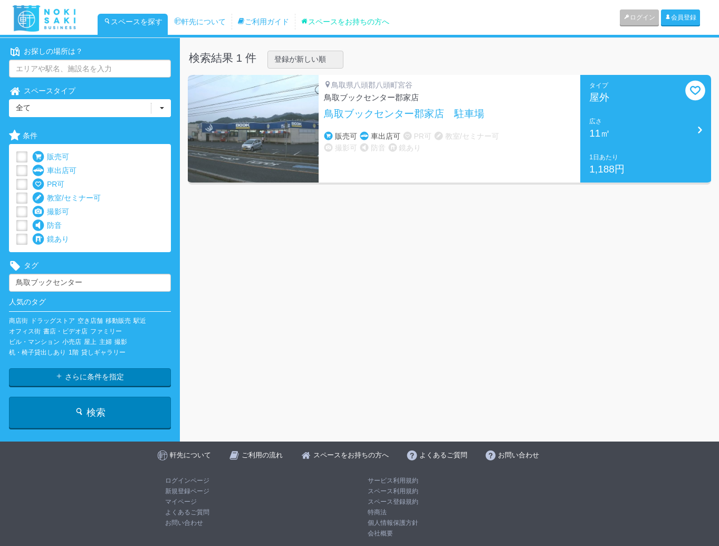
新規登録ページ (187, 491)
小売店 (71, 342)
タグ (24, 266)
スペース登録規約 (393, 501)
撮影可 (50, 211)
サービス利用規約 (393, 480)
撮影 (120, 342)
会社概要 (380, 533)
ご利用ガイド (263, 21)
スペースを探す (132, 21)
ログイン (639, 17)
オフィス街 (25, 331)
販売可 (50, 156)
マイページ (181, 501)
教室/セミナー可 (66, 198)
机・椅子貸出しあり (37, 352)
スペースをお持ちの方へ (345, 21)
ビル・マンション (34, 342)
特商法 (377, 512)
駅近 (139, 320)
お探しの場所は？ (46, 51)
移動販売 (118, 320)
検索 (90, 412)
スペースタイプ (42, 91)
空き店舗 (90, 320)
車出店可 (54, 170)
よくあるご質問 (187, 512)
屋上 (90, 342)
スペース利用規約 (393, 491)
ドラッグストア (53, 320)
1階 (74, 352)
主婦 (105, 342)
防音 (47, 225)
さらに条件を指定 (89, 376)
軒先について (200, 21)
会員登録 (680, 17)
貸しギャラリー (103, 352)
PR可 (48, 184)
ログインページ (187, 480)
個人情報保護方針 (393, 522)
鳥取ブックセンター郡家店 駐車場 (404, 114)
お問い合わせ (184, 522)
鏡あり (50, 239)
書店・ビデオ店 (65, 331)
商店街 (18, 320)
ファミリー (106, 331)
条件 (23, 136)
